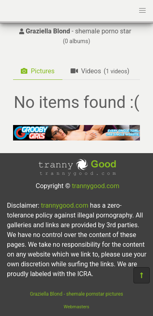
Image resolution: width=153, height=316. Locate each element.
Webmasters (76, 306)
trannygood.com (95, 186)
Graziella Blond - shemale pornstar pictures (76, 294)
